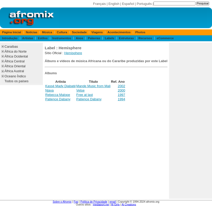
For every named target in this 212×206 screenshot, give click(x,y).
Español (128, 4)
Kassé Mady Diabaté (60, 86)
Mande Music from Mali (93, 86)
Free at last (84, 95)
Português (144, 4)
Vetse (80, 90)
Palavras (94, 38)
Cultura (62, 32)
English (114, 4)
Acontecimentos (119, 32)
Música (47, 32)
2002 (121, 86)
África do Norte (16, 51)
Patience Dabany (57, 99)
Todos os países (16, 81)
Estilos (43, 38)
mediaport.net (101, 204)
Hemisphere (73, 53)
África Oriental (15, 66)
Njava (49, 90)
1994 (121, 99)
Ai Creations (129, 204)
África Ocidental (16, 56)
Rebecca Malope (57, 95)
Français (99, 4)
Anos (79, 38)
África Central (15, 61)
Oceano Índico (15, 76)
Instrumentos (61, 38)
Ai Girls (115, 204)
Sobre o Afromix (62, 201)
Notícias (31, 32)
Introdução (10, 38)
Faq (76, 201)
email (112, 201)
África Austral (14, 71)
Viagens (97, 32)
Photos (140, 32)
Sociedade (79, 32)
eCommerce (165, 38)
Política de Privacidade (93, 201)
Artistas (27, 38)
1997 (121, 95)
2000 (121, 90)
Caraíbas (11, 46)
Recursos (145, 38)
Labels (109, 38)
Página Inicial (11, 32)
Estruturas (126, 38)
